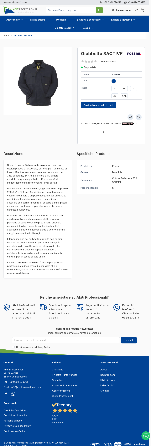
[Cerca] (99, 10)
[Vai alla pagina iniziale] (21, 10)
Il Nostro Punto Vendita (64, 374)
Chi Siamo (57, 369)
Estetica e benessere (89, 19)
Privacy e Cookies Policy (17, 425)
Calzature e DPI (63, 27)
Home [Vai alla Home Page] (6, 35)
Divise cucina (37, 19)
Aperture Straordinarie (64, 385)
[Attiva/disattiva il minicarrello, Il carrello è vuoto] (142, 10)
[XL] (115, 95)
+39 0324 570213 (18, 381)
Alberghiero (13, 19)
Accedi (104, 369)
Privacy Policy (43, 347)
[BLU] (113, 80)
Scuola (86, 27)
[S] (115, 88)
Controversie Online (14, 431)
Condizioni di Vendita (15, 415)
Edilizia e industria (121, 19)
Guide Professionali (62, 396)
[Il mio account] (121, 10)
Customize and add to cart (98, 105)
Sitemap (104, 390)
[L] (133, 88)
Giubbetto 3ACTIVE (23, 35)
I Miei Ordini (107, 385)
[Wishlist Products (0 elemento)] (136, 10)
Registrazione (107, 374)
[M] (124, 88)
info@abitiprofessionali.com (26, 387)
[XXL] (124, 95)
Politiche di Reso (13, 420)
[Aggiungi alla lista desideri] (139, 117)
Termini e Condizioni (15, 410)
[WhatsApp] (145, 435)
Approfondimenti (61, 390)
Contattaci (57, 380)
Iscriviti (129, 340)
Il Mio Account (108, 380)
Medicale (61, 19)
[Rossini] (134, 53)
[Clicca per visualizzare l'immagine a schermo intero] (38, 81)
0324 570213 (130, 317)
